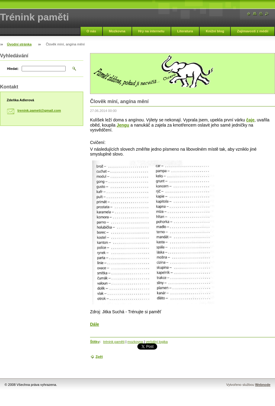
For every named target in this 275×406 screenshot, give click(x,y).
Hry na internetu (151, 31)
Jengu (123, 125)
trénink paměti (114, 341)
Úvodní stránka (19, 44)
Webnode (262, 384)
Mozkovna (117, 31)
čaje (250, 119)
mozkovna (135, 341)
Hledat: (13, 68)
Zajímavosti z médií (252, 31)
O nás (91, 31)
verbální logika (157, 341)
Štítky (94, 341)
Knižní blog (215, 31)
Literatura (185, 31)
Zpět (99, 356)
